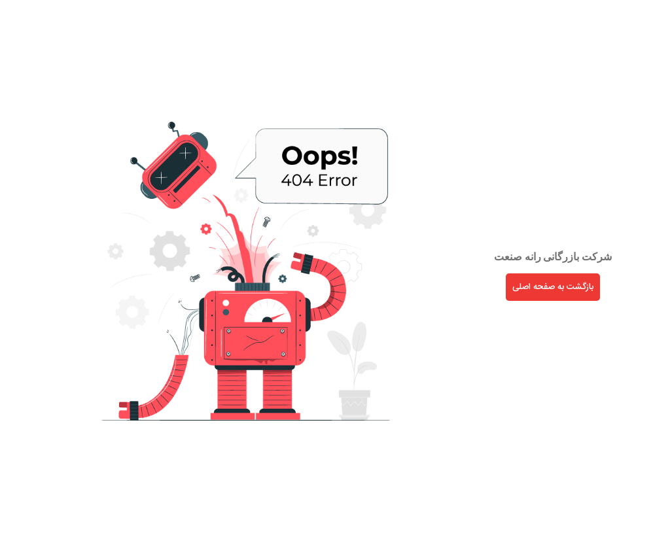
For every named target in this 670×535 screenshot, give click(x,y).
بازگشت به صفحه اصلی (514, 287)
